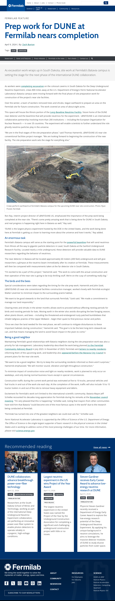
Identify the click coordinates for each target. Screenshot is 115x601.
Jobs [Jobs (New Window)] (43, 3)
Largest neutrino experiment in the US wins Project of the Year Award (57, 481)
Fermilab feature (14, 498)
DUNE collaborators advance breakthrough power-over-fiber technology (20, 481)
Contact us (84, 58)
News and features (23, 58)
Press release (49, 503)
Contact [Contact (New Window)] (51, 3)
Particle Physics (99, 580)
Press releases (39, 58)
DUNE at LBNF (39, 8)
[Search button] (92, 58)
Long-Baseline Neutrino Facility (66, 112)
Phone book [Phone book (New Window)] (61, 3)
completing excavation (32, 86)
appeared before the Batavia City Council (82, 352)
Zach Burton (28, 44)
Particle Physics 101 (101, 590)
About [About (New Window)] (36, 3)
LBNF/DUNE (22, 51)
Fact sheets (72, 58)
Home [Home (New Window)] (29, 3)
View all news (100, 447)
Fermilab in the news (56, 58)
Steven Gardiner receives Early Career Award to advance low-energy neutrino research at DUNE (93, 483)
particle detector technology (24, 494)
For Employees (77, 577)
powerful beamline (76, 242)
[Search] (92, 2)
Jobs (73, 582)
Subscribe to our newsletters (24, 593)
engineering (59, 494)
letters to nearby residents (92, 349)
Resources (75, 8)
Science (29, 8)
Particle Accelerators (101, 582)
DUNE (14, 51)
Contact (54, 589)
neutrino (90, 498)
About (53, 573)
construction (48, 494)
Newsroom (52, 8)
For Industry (76, 580)
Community (63, 8)
